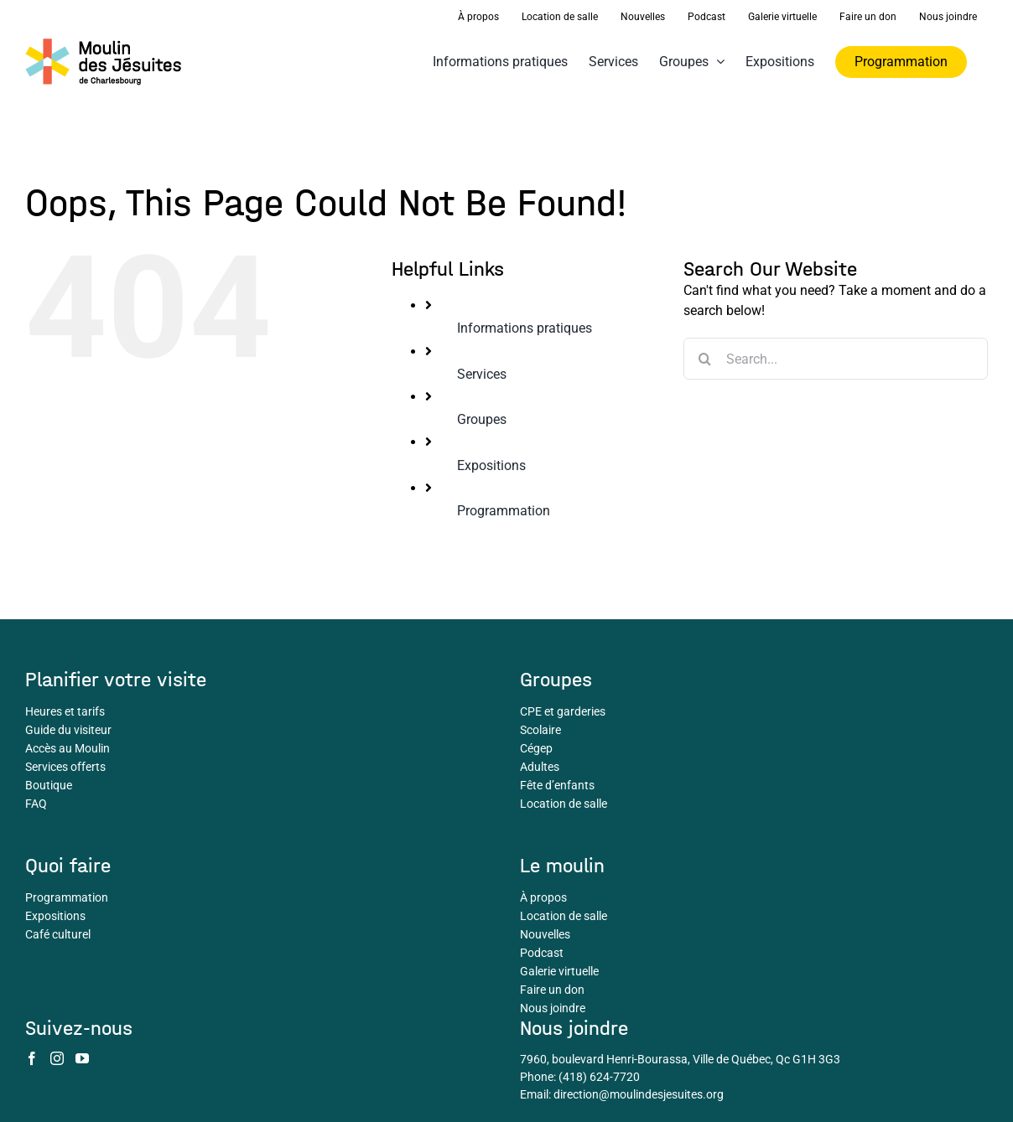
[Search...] (835, 359)
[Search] (704, 359)
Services (481, 374)
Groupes (481, 419)
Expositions (491, 465)
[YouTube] (82, 1058)
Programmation (503, 511)
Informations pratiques (524, 328)
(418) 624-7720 (599, 1076)
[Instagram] (57, 1058)
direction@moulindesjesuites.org (638, 1094)
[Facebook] (32, 1058)
